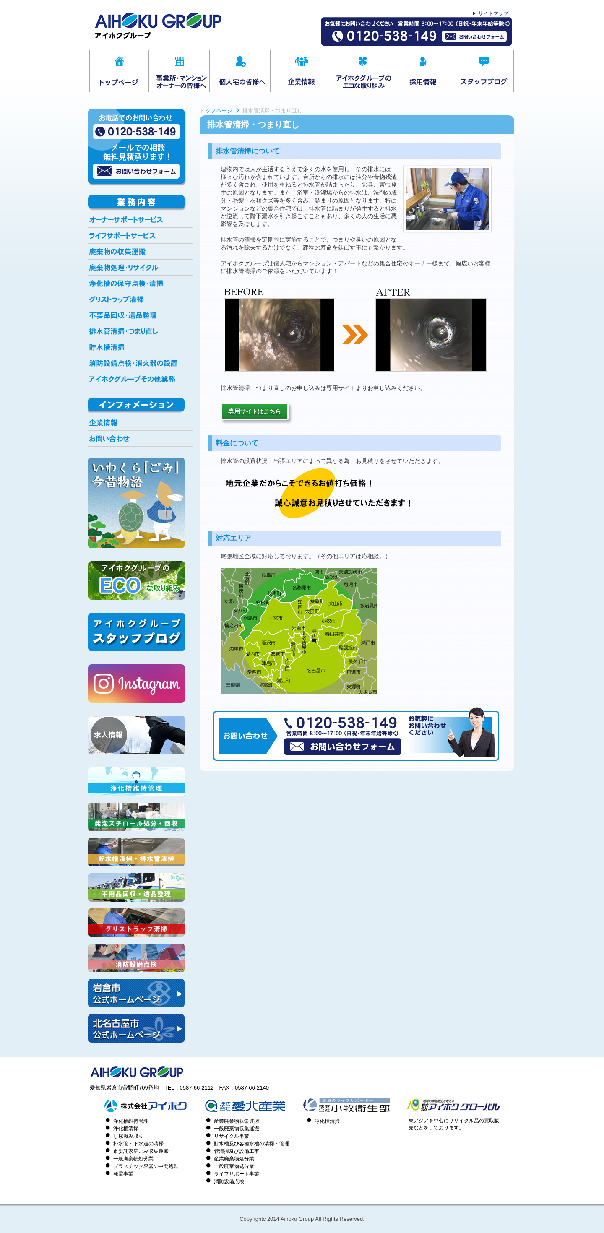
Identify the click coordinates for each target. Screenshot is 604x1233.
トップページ (216, 110)
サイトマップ (493, 13)
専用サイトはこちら (254, 411)
